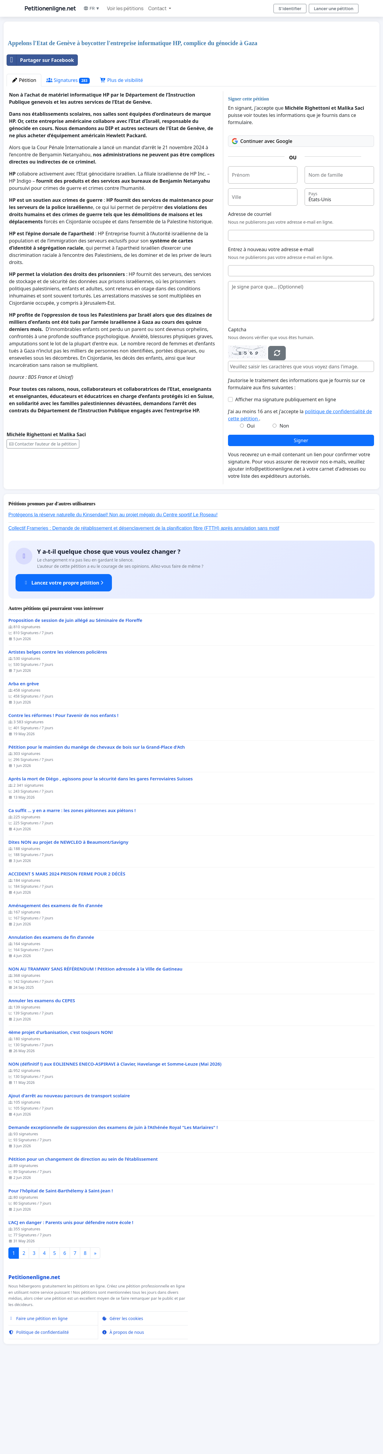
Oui (251, 509)
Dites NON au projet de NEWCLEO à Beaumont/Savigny (68, 926)
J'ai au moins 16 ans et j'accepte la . (300, 499)
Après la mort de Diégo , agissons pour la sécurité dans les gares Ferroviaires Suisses (100, 862)
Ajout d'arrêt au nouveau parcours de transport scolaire (69, 1179)
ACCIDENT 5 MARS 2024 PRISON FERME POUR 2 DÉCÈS (66, 957)
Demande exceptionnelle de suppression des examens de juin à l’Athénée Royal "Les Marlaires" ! (113, 1211)
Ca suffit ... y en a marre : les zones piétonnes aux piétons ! (72, 894)
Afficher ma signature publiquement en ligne (285, 483)
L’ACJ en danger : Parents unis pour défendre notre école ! (70, 1306)
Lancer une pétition (333, 8)
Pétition (24, 164)
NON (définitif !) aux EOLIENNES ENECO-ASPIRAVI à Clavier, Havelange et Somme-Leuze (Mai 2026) (114, 1148)
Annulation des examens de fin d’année (51, 1021)
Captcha (237, 413)
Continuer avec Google (262, 225)
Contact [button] (158, 8)
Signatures (68, 164)
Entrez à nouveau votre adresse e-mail (271, 333)
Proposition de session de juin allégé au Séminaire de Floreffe (75, 704)
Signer (301, 524)
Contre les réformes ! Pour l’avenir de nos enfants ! (63, 799)
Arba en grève (23, 767)
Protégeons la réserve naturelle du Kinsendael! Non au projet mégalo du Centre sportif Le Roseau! (113, 598)
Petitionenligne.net (50, 8)
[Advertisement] (186, 73)
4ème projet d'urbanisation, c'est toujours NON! (60, 1116)
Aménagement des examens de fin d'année (55, 989)
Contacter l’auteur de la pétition (43, 527)
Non (284, 509)
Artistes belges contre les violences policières (57, 736)
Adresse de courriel (249, 298)
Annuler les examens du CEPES (41, 1084)
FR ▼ (91, 8)
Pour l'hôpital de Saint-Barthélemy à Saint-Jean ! (60, 1274)
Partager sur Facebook (40, 143)
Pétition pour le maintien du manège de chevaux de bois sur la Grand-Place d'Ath (96, 831)
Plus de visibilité (121, 164)
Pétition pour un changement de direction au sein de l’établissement (83, 1243)
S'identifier (290, 8)
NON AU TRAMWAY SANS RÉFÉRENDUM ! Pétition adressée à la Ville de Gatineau (95, 1052)
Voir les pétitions (125, 8)
